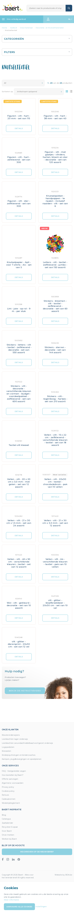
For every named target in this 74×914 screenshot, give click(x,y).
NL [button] (69, 19)
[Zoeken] (46, 8)
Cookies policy (8, 791)
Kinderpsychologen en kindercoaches (18, 755)
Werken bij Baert (9, 839)
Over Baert (7, 831)
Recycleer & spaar (10, 827)
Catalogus (6, 819)
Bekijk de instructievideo (25, 690)
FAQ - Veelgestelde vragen (14, 771)
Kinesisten (6, 751)
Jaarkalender (7, 823)
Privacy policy (8, 787)
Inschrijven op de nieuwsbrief (37, 852)
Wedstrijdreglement (11, 803)
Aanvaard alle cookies (19, 906)
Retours (5, 795)
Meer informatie (11, 900)
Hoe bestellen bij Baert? (12, 775)
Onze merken (8, 835)
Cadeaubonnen (8, 799)
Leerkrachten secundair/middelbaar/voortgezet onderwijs (27, 743)
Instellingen (41, 906)
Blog (4, 815)
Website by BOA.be (63, 875)
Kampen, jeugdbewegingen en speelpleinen (22, 759)
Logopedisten (8, 747)
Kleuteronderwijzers (11, 735)
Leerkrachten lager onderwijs (15, 739)
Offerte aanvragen (10, 779)
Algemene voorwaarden (12, 783)
